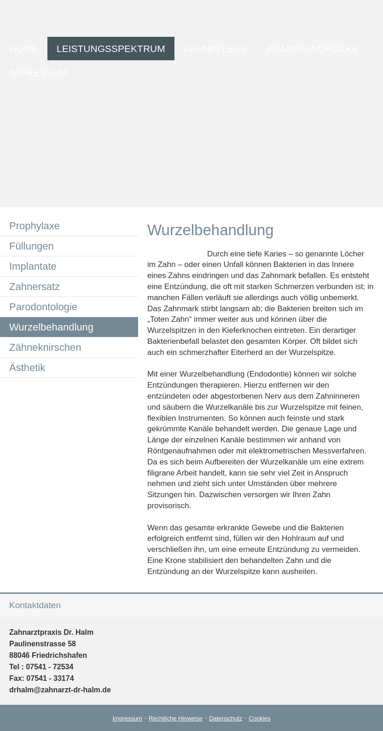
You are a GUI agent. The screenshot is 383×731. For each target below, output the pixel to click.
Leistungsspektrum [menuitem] (111, 48)
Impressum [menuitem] (38, 72)
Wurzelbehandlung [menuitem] (51, 327)
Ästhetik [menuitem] (27, 367)
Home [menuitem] (23, 48)
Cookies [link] (260, 718)
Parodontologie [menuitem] (43, 307)
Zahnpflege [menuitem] (216, 48)
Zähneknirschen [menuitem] (45, 347)
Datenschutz (225, 718)
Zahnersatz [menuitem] (34, 286)
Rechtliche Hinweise (176, 718)
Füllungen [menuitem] (31, 246)
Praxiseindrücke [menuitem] (313, 48)
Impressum (127, 718)
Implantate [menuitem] (33, 266)
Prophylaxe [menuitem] (34, 226)
